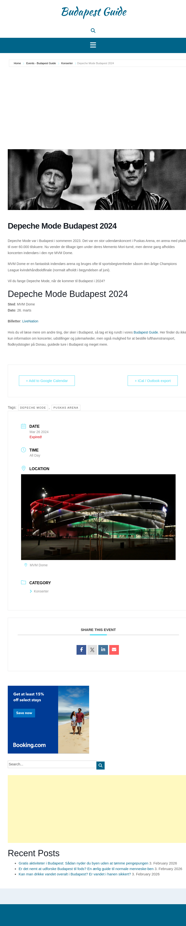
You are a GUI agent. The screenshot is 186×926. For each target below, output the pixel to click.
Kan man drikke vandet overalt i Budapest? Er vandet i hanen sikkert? (75, 874)
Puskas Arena (66, 407)
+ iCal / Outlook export (153, 381)
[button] (93, 45)
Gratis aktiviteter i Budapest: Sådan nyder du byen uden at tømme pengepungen (83, 863)
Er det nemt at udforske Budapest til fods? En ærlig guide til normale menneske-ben (86, 869)
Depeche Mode (33, 407)
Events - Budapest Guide (41, 63)
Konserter (67, 63)
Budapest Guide (93, 11)
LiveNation (30, 321)
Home (18, 63)
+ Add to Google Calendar (47, 381)
